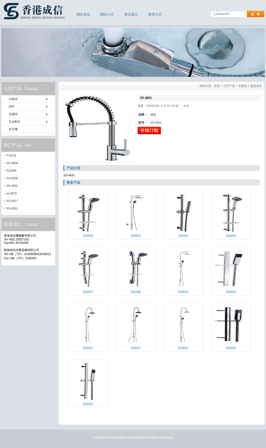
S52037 (88, 292)
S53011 (88, 348)
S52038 (136, 292)
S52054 (231, 292)
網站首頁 (83, 14)
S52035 (88, 236)
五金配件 (14, 121)
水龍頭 (13, 99)
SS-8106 (12, 178)
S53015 (136, 236)
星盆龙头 (256, 86)
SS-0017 (12, 201)
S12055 (11, 170)
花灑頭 (13, 114)
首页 (217, 86)
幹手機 (13, 129)
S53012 (136, 348)
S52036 (231, 236)
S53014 (183, 292)
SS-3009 (12, 163)
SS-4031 (12, 208)
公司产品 (229, 86)
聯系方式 (155, 14)
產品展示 (131, 14)
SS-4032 (12, 186)
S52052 (231, 348)
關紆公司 (107, 14)
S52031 (88, 404)
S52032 (183, 236)
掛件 (12, 106)
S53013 (183, 348)
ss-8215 (11, 193)
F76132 (11, 155)
